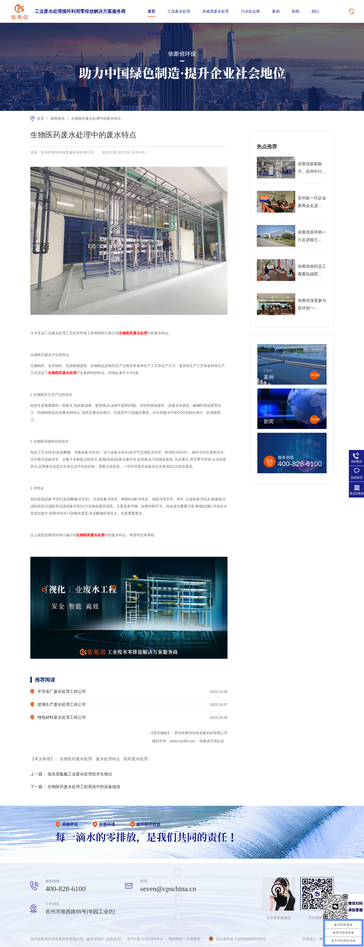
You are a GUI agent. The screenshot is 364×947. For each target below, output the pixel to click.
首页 (151, 11)
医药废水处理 (136, 759)
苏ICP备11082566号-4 (145, 939)
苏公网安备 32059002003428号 (241, 939)
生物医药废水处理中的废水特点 (96, 118)
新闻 (295, 11)
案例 (276, 11)
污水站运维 (250, 11)
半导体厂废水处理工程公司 (61, 691)
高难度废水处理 (215, 11)
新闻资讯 (58, 118)
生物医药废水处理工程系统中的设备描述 (84, 787)
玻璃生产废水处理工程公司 (61, 704)
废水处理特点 (108, 759)
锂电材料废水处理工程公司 (61, 717)
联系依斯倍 (157, 34)
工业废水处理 (178, 11)
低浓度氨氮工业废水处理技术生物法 (80, 774)
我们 (315, 11)
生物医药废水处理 (76, 759)
